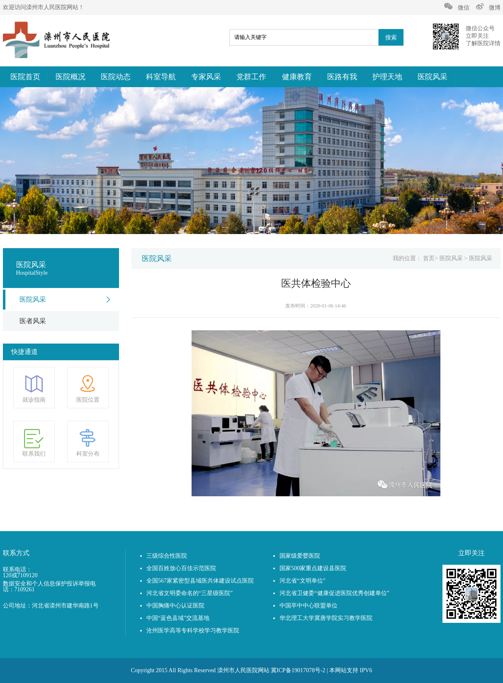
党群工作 (251, 77)
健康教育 (297, 77)
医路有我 (342, 77)
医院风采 (432, 77)
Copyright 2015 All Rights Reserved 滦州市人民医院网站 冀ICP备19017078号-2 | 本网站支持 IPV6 (251, 670)
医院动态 (116, 77)
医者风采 (32, 320)
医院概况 (70, 77)
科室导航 (161, 77)
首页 (429, 258)
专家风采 (206, 77)
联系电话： (17, 570)
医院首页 (25, 77)
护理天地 (387, 77)
